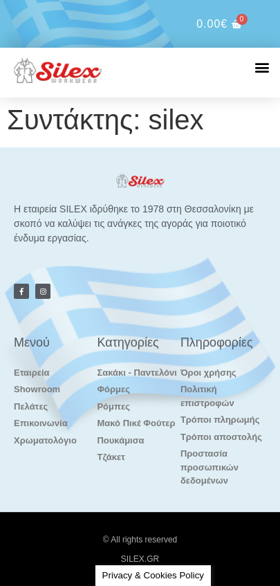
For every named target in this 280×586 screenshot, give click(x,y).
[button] (261, 66)
